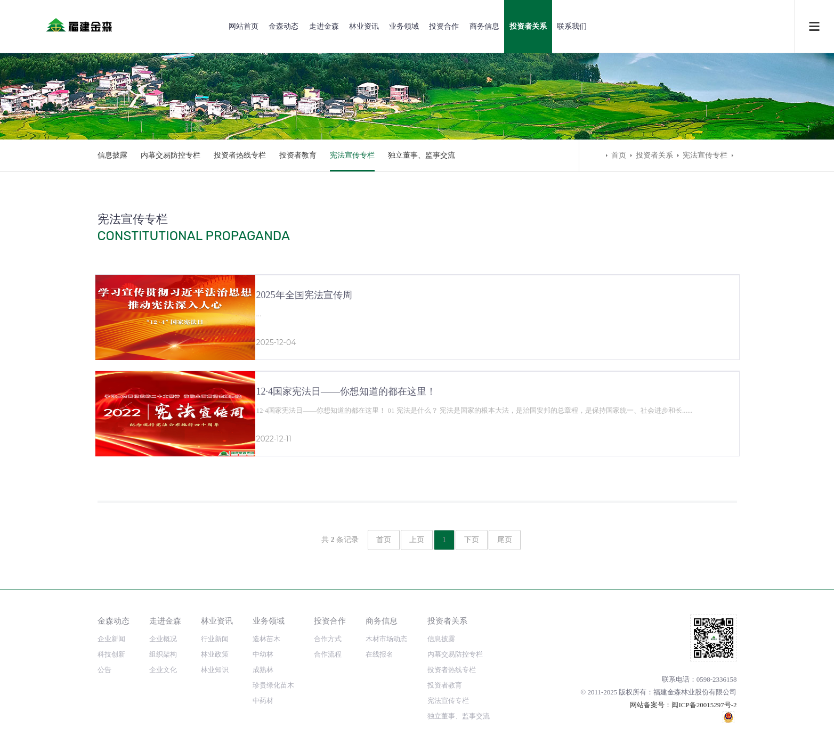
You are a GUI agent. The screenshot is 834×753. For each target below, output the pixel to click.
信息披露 (112, 155)
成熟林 (263, 670)
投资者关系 (528, 26)
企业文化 (163, 670)
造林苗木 (266, 639)
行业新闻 (215, 639)
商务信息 (484, 26)
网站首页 (243, 26)
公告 (104, 670)
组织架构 (163, 654)
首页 (618, 155)
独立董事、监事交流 (421, 155)
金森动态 (283, 26)
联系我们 (572, 26)
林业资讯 (364, 26)
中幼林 (263, 654)
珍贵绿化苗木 (273, 685)
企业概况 (163, 639)
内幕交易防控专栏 (170, 155)
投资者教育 (298, 155)
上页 (416, 540)
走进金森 (324, 26)
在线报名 (379, 654)
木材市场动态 (386, 639)
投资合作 (444, 26)
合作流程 (328, 654)
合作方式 (328, 639)
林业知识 (215, 670)
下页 (471, 540)
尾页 (504, 540)
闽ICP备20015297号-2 (703, 705)
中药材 (263, 701)
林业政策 (215, 654)
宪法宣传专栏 (352, 155)
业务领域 (404, 26)
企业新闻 (111, 639)
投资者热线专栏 (240, 155)
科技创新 (111, 654)
